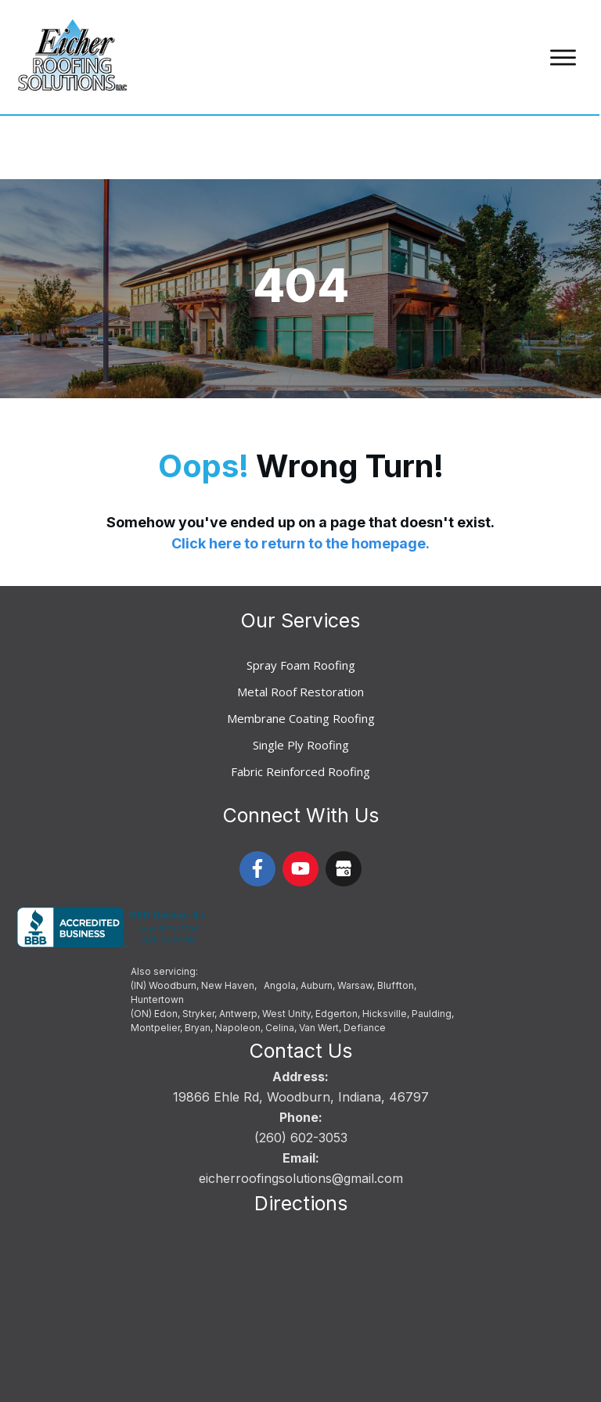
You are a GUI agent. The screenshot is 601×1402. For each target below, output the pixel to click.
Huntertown (157, 936)
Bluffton (395, 922)
